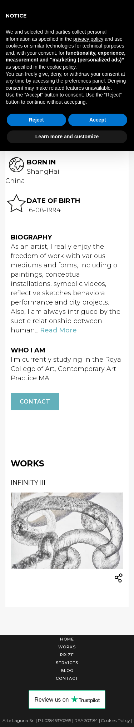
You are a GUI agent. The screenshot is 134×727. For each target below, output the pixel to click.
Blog (67, 670)
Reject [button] (36, 120)
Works (67, 646)
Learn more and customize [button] (67, 136)
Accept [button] (97, 120)
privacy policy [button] (88, 39)
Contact (35, 401)
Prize (67, 654)
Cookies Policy (115, 720)
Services (67, 662)
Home (67, 639)
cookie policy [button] (61, 67)
